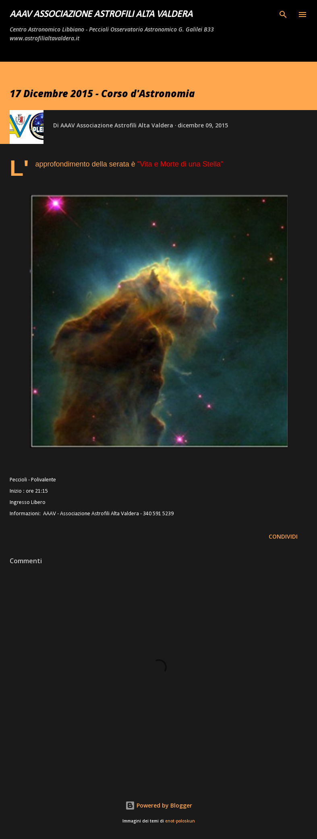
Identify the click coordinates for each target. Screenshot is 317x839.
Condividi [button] (283, 536)
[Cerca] (283, 14)
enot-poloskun (180, 821)
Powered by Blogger (158, 805)
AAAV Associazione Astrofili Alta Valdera (101, 14)
